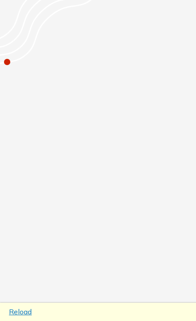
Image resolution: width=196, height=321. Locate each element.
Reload (20, 311)
